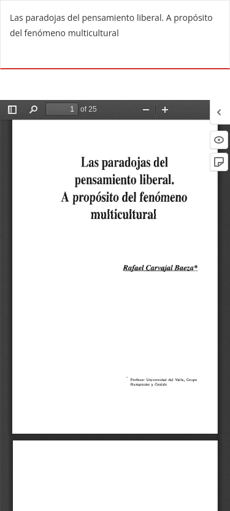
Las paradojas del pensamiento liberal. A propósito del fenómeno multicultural (111, 25)
